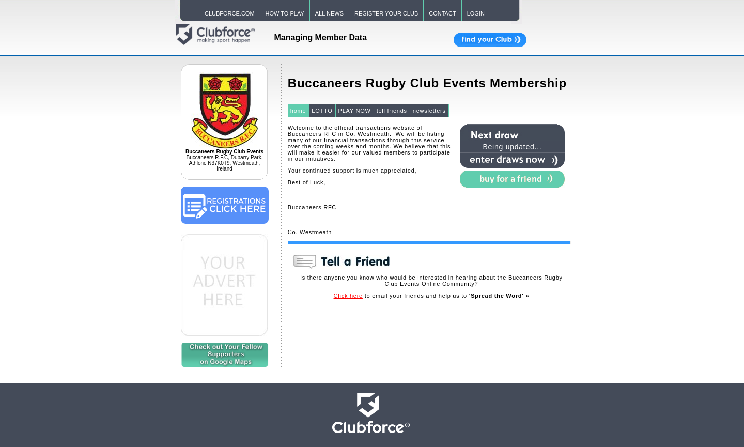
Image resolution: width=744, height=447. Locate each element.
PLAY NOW (354, 110)
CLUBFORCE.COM (230, 13)
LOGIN (476, 13)
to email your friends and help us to (432, 295)
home (298, 110)
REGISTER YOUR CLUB (386, 13)
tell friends (392, 110)
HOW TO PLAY (285, 13)
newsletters (429, 110)
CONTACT (442, 13)
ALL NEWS (329, 13)
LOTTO (322, 110)
